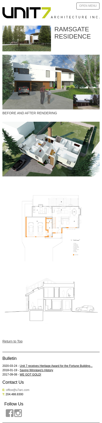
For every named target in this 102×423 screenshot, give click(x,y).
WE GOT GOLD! (30, 374)
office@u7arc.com (17, 390)
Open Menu (88, 5)
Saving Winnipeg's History (36, 370)
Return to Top (12, 341)
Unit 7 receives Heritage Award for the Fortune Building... (56, 366)
